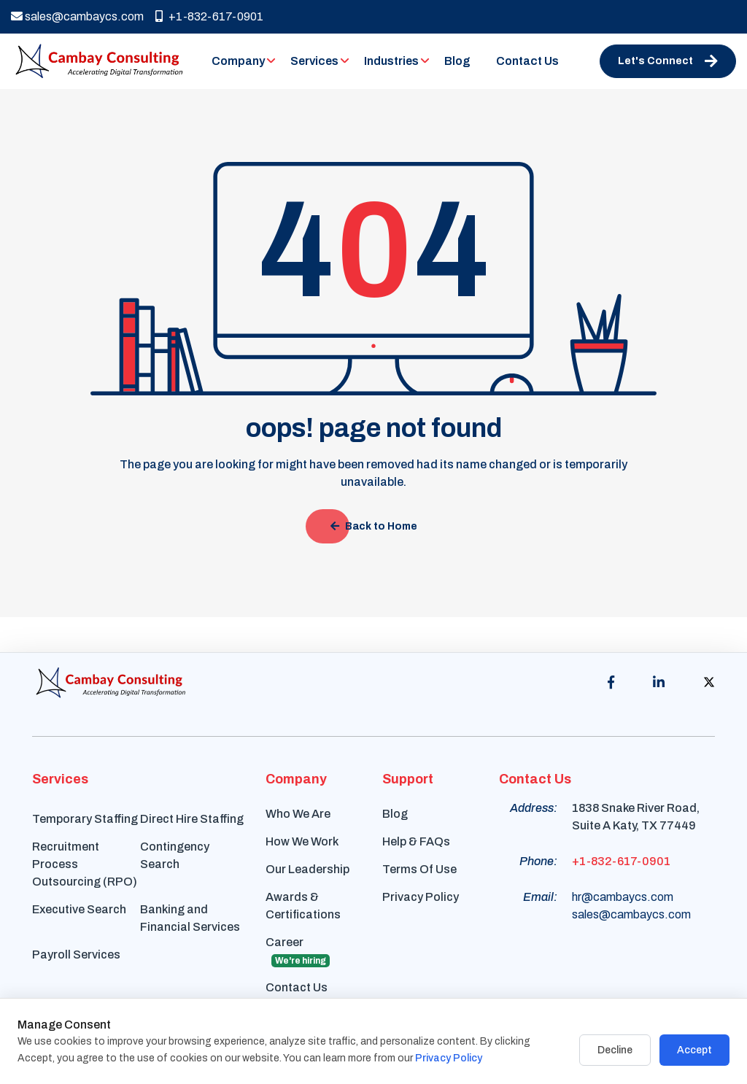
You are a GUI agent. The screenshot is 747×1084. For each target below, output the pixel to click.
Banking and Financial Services (190, 918)
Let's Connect (668, 61)
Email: (540, 897)
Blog (457, 61)
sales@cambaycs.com (77, 16)
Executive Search (79, 909)
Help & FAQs (416, 841)
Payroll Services (76, 954)
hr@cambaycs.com (622, 897)
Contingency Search (174, 855)
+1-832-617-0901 (209, 16)
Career (298, 951)
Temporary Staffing (85, 819)
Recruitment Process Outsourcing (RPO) (84, 864)
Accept (694, 1050)
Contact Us (527, 61)
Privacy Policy (420, 897)
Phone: (538, 861)
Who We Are (298, 814)
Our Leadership (307, 869)
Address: (533, 808)
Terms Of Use (419, 869)
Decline (614, 1050)
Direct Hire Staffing (192, 819)
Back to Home (373, 526)
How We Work (302, 841)
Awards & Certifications (303, 906)
